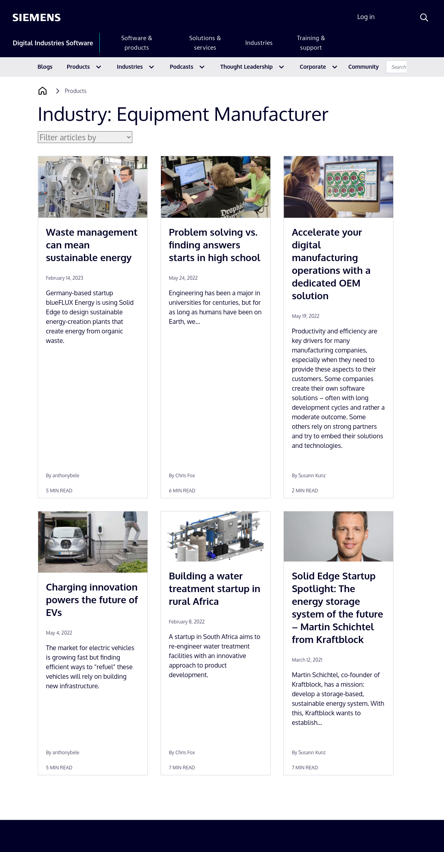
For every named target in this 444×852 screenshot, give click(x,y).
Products (78, 66)
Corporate (313, 66)
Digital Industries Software (53, 43)
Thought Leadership (246, 66)
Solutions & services (205, 42)
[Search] (424, 17)
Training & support (311, 42)
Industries (259, 42)
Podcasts (181, 66)
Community (363, 66)
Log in (366, 17)
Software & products (136, 42)
